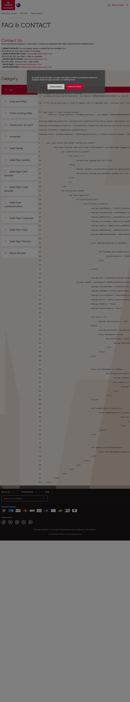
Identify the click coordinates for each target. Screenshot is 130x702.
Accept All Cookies (74, 86)
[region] (66, 81)
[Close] (101, 73)
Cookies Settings (56, 86)
